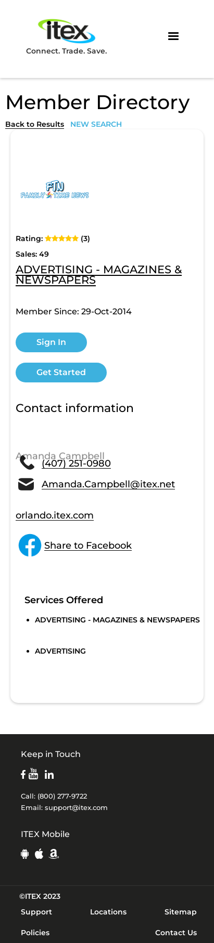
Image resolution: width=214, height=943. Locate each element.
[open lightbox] (55, 189)
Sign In (51, 342)
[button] (173, 36)
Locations (108, 912)
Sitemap (181, 912)
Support (36, 912)
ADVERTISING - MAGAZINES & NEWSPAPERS (99, 275)
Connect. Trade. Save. (66, 36)
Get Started (61, 372)
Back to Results (34, 124)
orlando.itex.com (55, 515)
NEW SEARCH (96, 124)
